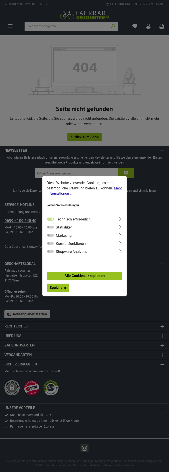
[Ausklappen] (120, 218)
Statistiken (64, 227)
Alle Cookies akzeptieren (85, 275)
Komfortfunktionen (71, 243)
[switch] (50, 227)
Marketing (64, 235)
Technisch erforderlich (73, 219)
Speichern (58, 287)
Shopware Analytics (71, 252)
